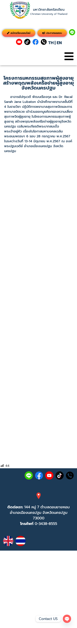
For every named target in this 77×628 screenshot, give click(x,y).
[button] (69, 56)
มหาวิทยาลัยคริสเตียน (48, 9)
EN (59, 43)
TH (51, 43)
